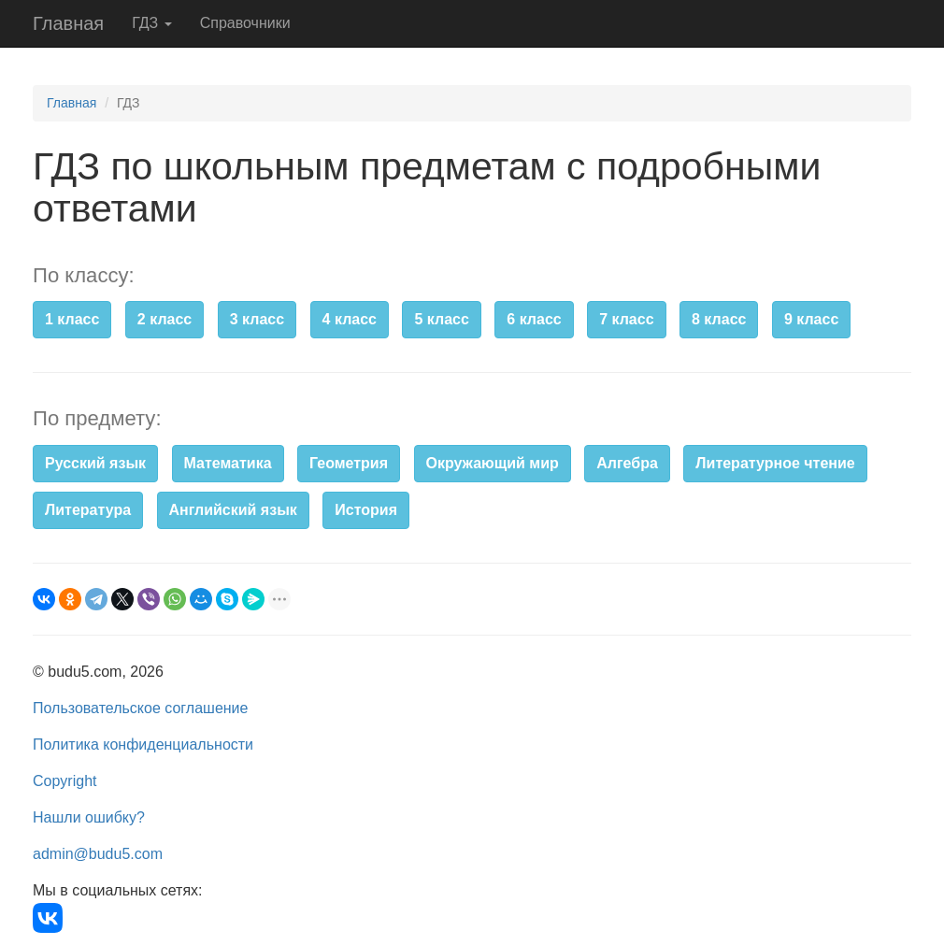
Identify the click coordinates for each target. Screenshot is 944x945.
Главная (68, 23)
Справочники (245, 23)
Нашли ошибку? (89, 817)
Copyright (64, 781)
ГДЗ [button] (152, 23)
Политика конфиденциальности (143, 744)
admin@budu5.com (98, 854)
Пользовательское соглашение (140, 708)
